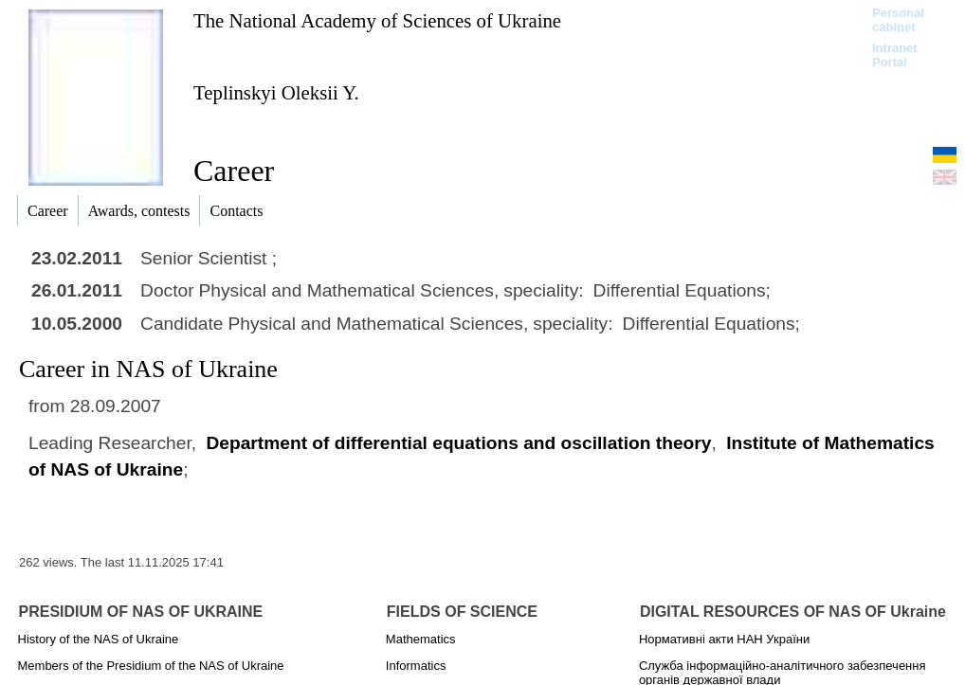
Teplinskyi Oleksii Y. (276, 92)
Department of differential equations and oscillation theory (458, 443)
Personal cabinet (898, 20)
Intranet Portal (895, 55)
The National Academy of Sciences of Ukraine (377, 20)
